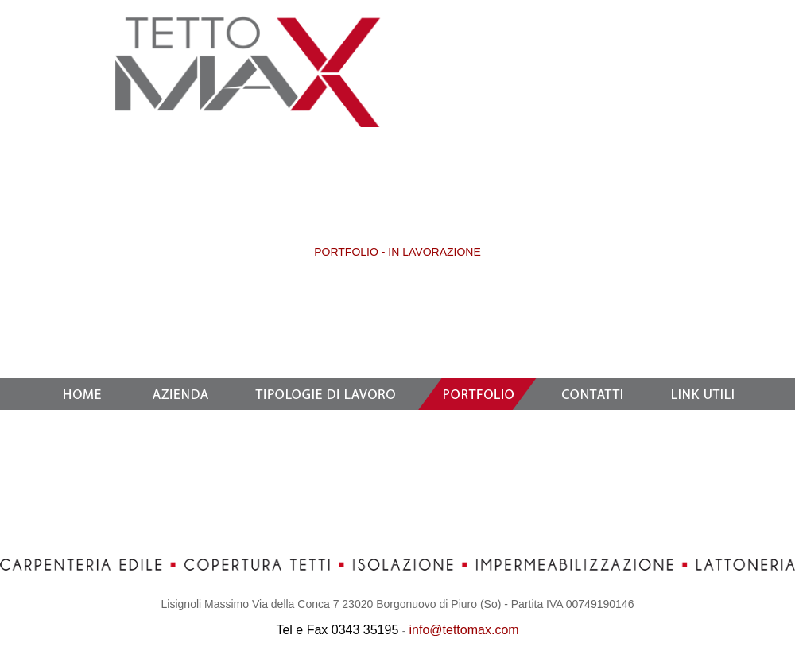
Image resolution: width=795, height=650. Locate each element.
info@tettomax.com (464, 629)
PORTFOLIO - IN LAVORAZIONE (397, 252)
